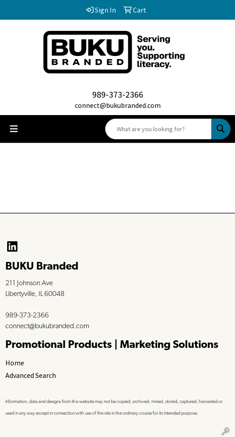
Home (14, 362)
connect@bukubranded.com (118, 105)
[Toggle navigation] (13, 129)
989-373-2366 (117, 94)
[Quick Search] (158, 129)
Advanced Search (30, 375)
